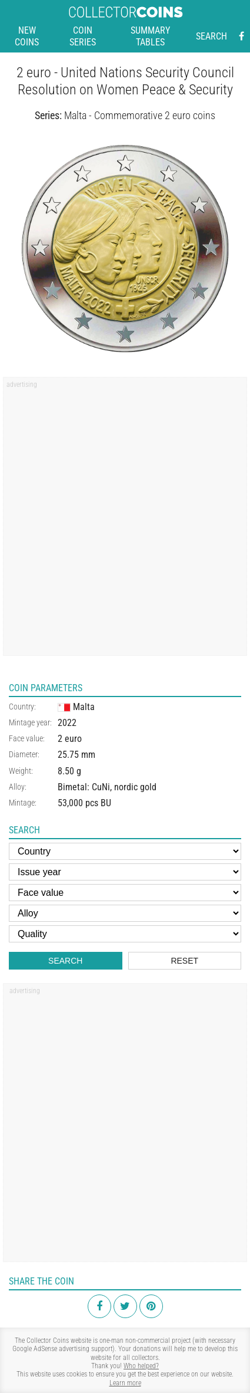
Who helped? (141, 1366)
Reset (184, 960)
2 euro (70, 738)
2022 (67, 722)
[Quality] (125, 933)
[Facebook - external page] (241, 36)
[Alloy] (125, 913)
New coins (27, 36)
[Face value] (125, 892)
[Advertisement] (125, 520)
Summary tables (150, 36)
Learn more (125, 1383)
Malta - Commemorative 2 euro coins (139, 115)
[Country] (125, 851)
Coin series (82, 36)
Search (211, 36)
